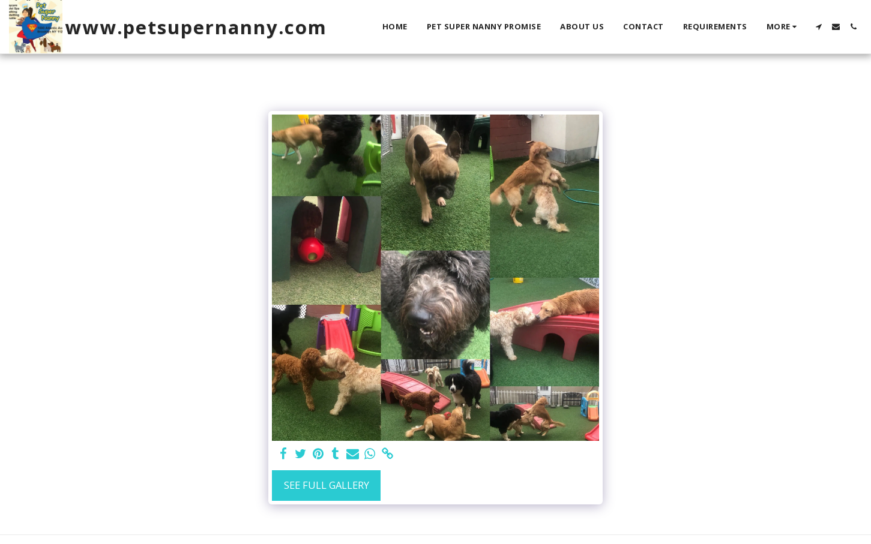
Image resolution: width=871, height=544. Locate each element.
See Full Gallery (326, 485)
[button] (818, 27)
